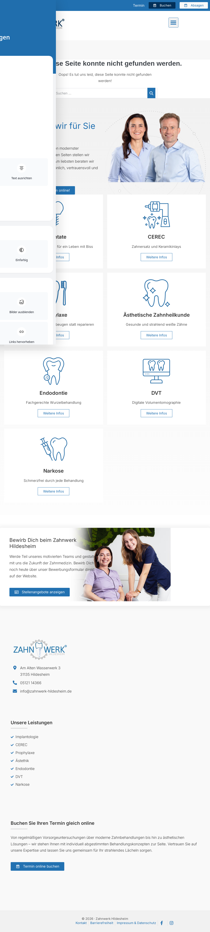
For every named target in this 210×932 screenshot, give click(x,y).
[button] (173, 22)
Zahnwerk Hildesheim (21, 49)
